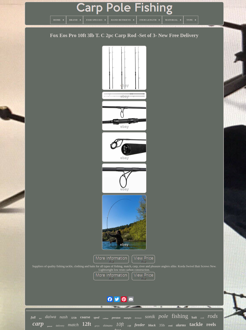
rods (213, 316)
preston (116, 317)
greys (97, 325)
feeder (140, 325)
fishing (180, 316)
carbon (105, 318)
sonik (150, 316)
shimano (108, 325)
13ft (129, 325)
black (152, 325)
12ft (86, 324)
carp (38, 323)
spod (96, 317)
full (33, 317)
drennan (138, 318)
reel (170, 325)
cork (202, 318)
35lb (162, 325)
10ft (120, 324)
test (40, 318)
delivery (60, 325)
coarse (85, 317)
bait (194, 317)
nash (64, 317)
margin (127, 318)
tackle (196, 324)
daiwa (50, 316)
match (73, 324)
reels (211, 324)
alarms (181, 325)
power (49, 326)
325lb (74, 318)
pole (163, 316)
